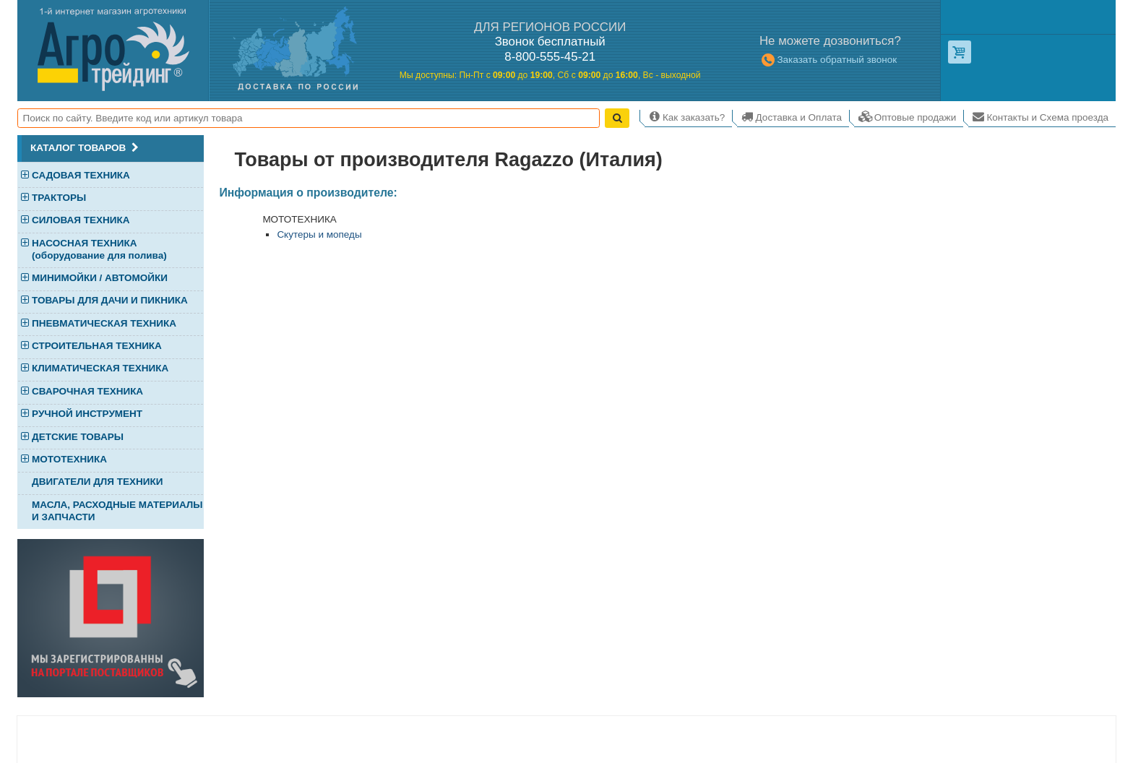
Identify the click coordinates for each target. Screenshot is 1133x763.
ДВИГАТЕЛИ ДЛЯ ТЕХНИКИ (97, 481)
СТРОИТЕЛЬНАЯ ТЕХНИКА (97, 346)
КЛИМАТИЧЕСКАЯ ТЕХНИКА (100, 369)
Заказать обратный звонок (828, 59)
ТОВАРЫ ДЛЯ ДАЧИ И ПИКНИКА (110, 301)
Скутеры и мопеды (319, 234)
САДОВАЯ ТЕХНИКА (81, 176)
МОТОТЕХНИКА (69, 460)
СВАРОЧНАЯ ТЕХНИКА (87, 392)
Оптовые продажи (906, 116)
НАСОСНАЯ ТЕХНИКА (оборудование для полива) (99, 249)
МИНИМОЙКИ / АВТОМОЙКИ (100, 278)
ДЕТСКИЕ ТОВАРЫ (78, 437)
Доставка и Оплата (790, 116)
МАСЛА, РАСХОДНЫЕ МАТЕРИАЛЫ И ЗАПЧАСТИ (117, 510)
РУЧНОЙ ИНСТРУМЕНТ (87, 414)
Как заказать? (685, 116)
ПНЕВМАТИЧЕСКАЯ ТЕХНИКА (104, 324)
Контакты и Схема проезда (1039, 116)
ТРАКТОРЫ (59, 198)
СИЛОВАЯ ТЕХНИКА (80, 221)
